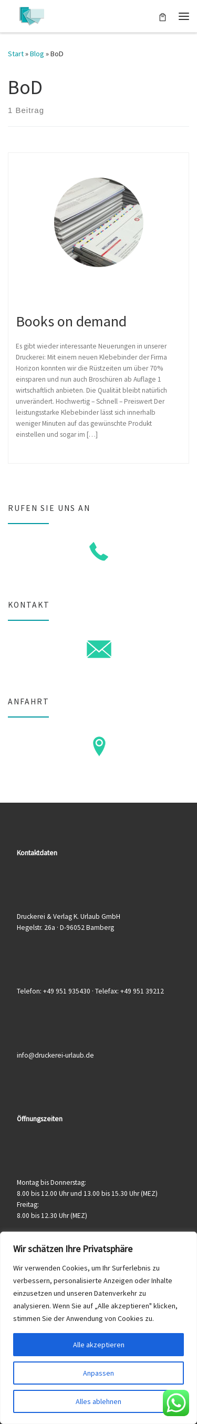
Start (16, 53)
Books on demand (71, 321)
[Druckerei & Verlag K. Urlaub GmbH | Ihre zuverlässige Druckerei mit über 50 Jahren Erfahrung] (31, 14)
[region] (98, 1328)
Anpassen (98, 1373)
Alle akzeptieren (99, 1344)
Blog (37, 53)
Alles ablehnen (98, 1401)
